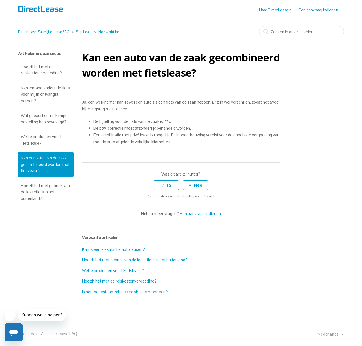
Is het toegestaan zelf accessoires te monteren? (125, 291)
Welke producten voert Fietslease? (41, 140)
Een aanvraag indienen (318, 9)
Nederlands (328, 334)
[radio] (166, 185)
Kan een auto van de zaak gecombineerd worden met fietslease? (45, 164)
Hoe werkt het (109, 31)
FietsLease (84, 31)
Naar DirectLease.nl (275, 9)
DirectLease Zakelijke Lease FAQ (44, 31)
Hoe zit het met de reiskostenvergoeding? (41, 70)
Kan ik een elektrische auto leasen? (113, 249)
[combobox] (301, 31)
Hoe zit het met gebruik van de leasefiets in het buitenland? (45, 192)
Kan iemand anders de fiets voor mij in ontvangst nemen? (45, 94)
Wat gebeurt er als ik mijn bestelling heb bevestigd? (43, 119)
